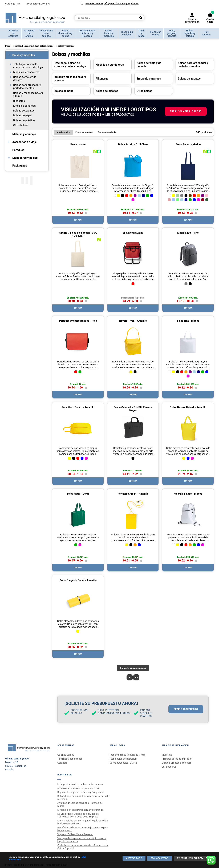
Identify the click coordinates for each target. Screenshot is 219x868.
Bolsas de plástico (24, 120)
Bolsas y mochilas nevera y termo (28, 94)
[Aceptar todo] (134, 858)
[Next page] (130, 677)
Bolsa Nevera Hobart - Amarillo (188, 407)
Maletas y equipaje (24, 134)
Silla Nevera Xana (133, 232)
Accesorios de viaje (24, 142)
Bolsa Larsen (78, 144)
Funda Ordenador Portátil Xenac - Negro (133, 409)
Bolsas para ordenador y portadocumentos (27, 86)
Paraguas (18, 150)
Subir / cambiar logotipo (185, 111)
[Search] (140, 17)
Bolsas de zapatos (24, 110)
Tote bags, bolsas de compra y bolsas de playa (28, 66)
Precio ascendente (83, 132)
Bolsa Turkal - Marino (188, 144)
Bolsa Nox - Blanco (188, 320)
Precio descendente (107, 132)
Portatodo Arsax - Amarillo (132, 493)
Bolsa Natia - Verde (78, 493)
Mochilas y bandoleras (26, 72)
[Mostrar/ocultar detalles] (193, 858)
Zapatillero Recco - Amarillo (78, 407)
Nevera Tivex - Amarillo (133, 320)
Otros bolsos (20, 125)
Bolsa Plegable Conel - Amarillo (77, 580)
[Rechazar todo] (159, 858)
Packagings (19, 165)
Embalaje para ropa (24, 105)
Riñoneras (19, 100)
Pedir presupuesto (186, 709)
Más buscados (63, 132)
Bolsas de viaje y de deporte (24, 78)
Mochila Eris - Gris (188, 232)
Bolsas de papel (22, 115)
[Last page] (136, 677)
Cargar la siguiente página (133, 668)
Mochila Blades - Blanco (188, 493)
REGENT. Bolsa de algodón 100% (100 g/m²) (78, 234)
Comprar (78, 220)
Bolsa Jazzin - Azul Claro (133, 144)
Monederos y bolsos (25, 157)
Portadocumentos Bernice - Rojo (78, 320)
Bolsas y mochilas (23, 55)
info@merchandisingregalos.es (121, 3)
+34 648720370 (94, 3)
